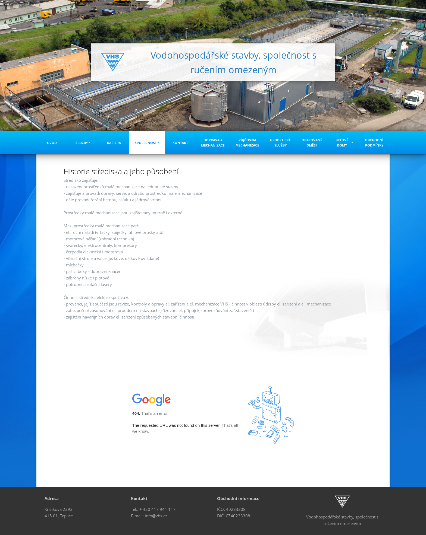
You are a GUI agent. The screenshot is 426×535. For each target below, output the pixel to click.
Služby (82, 143)
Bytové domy (342, 143)
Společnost (146, 143)
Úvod (52, 143)
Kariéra (114, 143)
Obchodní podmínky (374, 143)
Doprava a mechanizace (213, 143)
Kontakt (180, 143)
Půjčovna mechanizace (247, 143)
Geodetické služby (280, 143)
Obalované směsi (312, 143)
